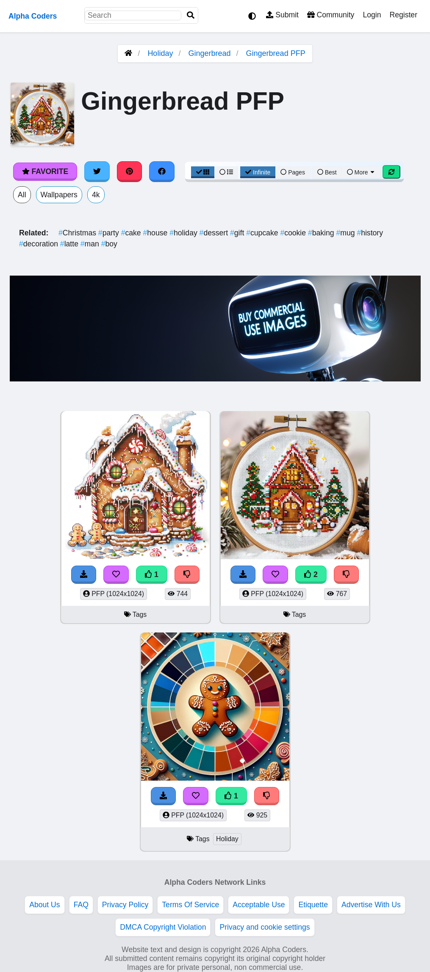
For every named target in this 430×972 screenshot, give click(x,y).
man (90, 244)
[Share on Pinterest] (129, 171)
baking (322, 233)
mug (346, 233)
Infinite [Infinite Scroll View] (257, 172)
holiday (184, 233)
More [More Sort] (361, 172)
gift (238, 233)
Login (372, 15)
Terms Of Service (190, 904)
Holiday (160, 53)
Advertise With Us (371, 904)
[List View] (226, 172)
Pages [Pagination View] (292, 172)
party (109, 233)
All (22, 195)
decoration (39, 244)
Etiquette (312, 904)
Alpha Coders (32, 16)
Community (330, 15)
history (370, 233)
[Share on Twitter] (97, 171)
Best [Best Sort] (327, 172)
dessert (215, 233)
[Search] (190, 15)
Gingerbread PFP (275, 53)
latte (70, 244)
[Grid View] (203, 172)
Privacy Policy (125, 904)
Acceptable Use (259, 904)
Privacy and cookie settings (264, 927)
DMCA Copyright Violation (163, 927)
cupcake (263, 233)
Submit (282, 15)
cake (132, 233)
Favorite (45, 171)
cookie (294, 233)
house (156, 233)
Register (403, 15)
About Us (44, 904)
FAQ (81, 904)
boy (109, 244)
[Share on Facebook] (162, 171)
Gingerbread (209, 53)
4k (96, 195)
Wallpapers (59, 195)
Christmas (78, 233)
